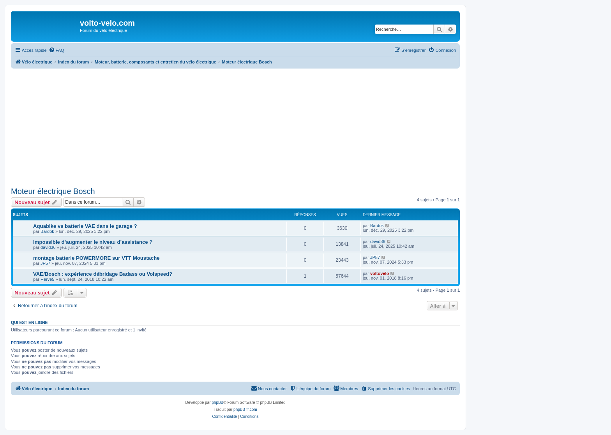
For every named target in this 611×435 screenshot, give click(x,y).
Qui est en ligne (29, 322)
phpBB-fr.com (245, 409)
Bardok (47, 231)
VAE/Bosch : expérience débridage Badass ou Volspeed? (102, 274)
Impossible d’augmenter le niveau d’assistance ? (92, 242)
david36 (48, 247)
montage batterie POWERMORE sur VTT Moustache (96, 258)
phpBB (217, 402)
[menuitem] (56, 50)
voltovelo (379, 273)
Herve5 (47, 279)
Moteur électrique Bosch (53, 191)
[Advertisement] (245, 126)
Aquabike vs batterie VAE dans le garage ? (85, 226)
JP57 (45, 263)
